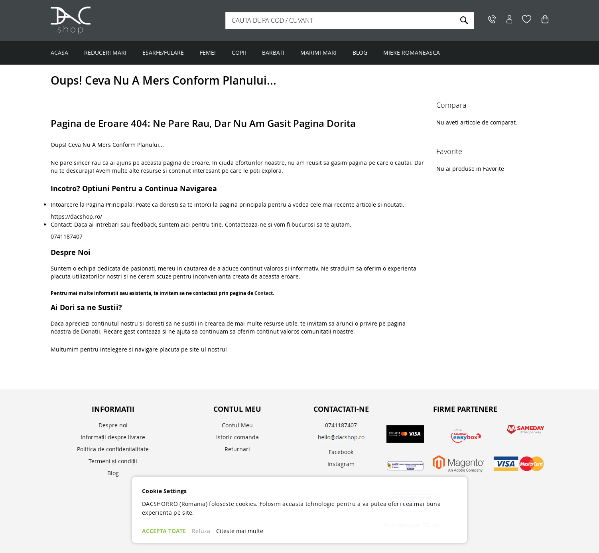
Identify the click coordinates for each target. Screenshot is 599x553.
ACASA (59, 52)
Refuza (201, 531)
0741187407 (341, 425)
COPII (239, 52)
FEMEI (208, 52)
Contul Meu (237, 425)
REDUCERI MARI (105, 52)
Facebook (341, 452)
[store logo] (100, 20)
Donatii (90, 331)
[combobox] (349, 20)
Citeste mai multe (239, 531)
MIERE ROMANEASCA (411, 52)
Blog (113, 473)
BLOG (360, 52)
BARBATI (273, 52)
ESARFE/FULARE (163, 52)
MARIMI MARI (318, 52)
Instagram (341, 464)
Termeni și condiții (113, 461)
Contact (263, 293)
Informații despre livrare (113, 437)
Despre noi (113, 425)
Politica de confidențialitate (113, 449)
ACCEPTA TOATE (164, 531)
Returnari (237, 449)
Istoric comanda (237, 437)
